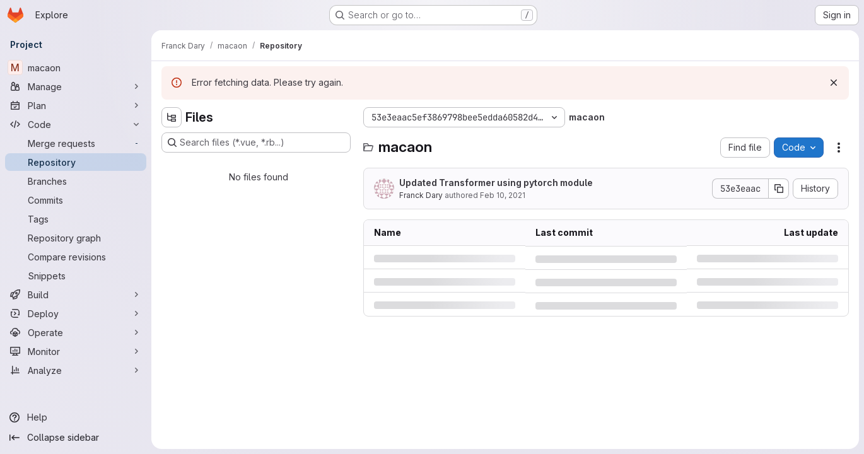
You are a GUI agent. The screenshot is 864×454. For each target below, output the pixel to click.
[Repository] (75, 162)
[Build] (75, 294)
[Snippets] (75, 275)
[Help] (75, 417)
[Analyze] (75, 370)
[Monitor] (75, 351)
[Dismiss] (833, 82)
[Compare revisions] (75, 256)
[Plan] (75, 105)
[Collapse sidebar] (75, 437)
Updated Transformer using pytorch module (496, 182)
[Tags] (75, 219)
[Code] (75, 124)
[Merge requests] (75, 143)
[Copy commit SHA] (779, 188)
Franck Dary (421, 195)
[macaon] (75, 67)
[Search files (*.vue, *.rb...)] (256, 142)
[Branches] (75, 181)
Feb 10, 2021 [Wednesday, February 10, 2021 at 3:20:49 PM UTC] (502, 195)
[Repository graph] (75, 238)
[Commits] (75, 200)
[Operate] (75, 332)
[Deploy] (75, 313)
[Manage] (75, 86)
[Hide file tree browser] (171, 117)
